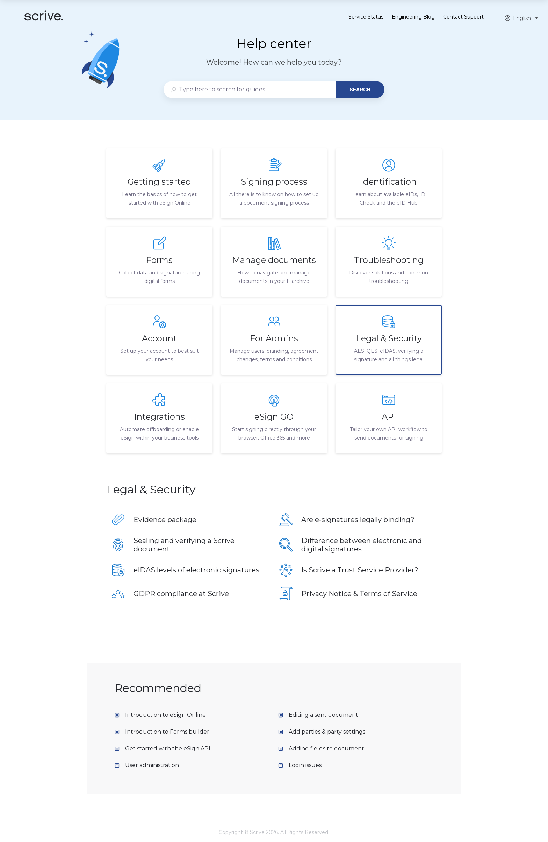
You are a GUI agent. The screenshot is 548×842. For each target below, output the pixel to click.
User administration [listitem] (147, 765)
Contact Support (463, 17)
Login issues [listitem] (300, 765)
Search (359, 89)
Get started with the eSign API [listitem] (162, 748)
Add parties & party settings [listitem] (321, 731)
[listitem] (159, 183)
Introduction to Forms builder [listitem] (162, 731)
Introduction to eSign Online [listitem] (160, 715)
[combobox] (249, 89)
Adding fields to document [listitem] (321, 748)
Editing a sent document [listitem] (318, 715)
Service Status (365, 17)
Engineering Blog (413, 17)
